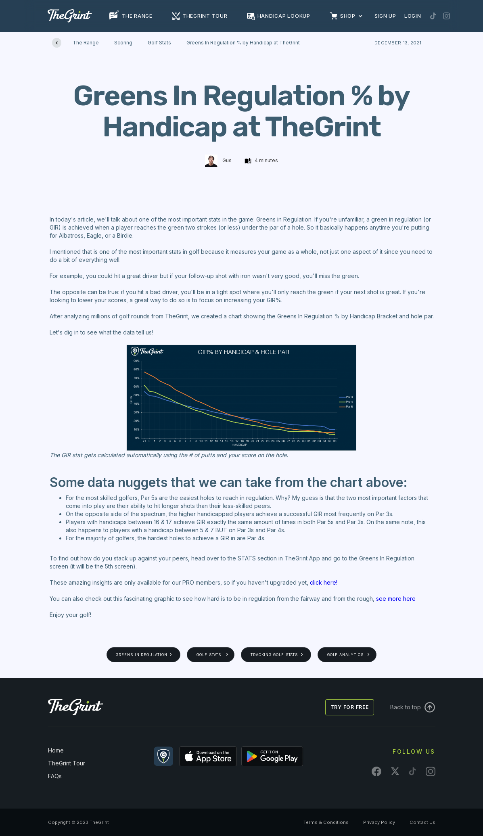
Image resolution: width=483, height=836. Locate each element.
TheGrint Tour (66, 763)
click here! (323, 582)
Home (56, 750)
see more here (396, 598)
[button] (350, 16)
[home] (70, 16)
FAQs (55, 776)
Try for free (349, 707)
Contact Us (422, 822)
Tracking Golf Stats (274, 654)
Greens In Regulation (141, 654)
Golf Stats (209, 654)
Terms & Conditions (326, 822)
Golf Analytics (345, 654)
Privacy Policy (379, 822)
